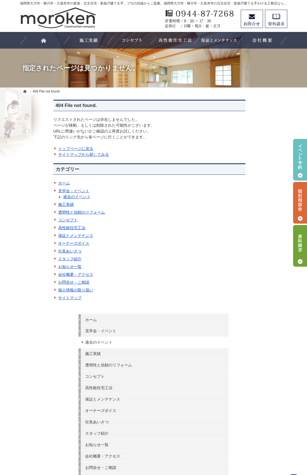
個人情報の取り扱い (42, 290)
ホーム (30, 183)
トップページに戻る (42, 148)
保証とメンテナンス (42, 235)
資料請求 (276, 19)
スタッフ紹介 (36, 259)
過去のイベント (43, 196)
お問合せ (252, 19)
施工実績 (32, 204)
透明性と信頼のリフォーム (48, 212)
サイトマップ (36, 298)
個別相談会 (300, 203)
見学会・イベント (40, 191)
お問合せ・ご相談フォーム (253, 427)
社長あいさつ (36, 251)
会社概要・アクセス (42, 274)
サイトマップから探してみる (50, 154)
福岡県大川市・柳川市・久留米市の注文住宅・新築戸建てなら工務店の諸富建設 (175, 450)
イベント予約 (300, 160)
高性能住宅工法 (38, 228)
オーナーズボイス (40, 243)
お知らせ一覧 (36, 266)
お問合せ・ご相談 (40, 282)
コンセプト (34, 220)
